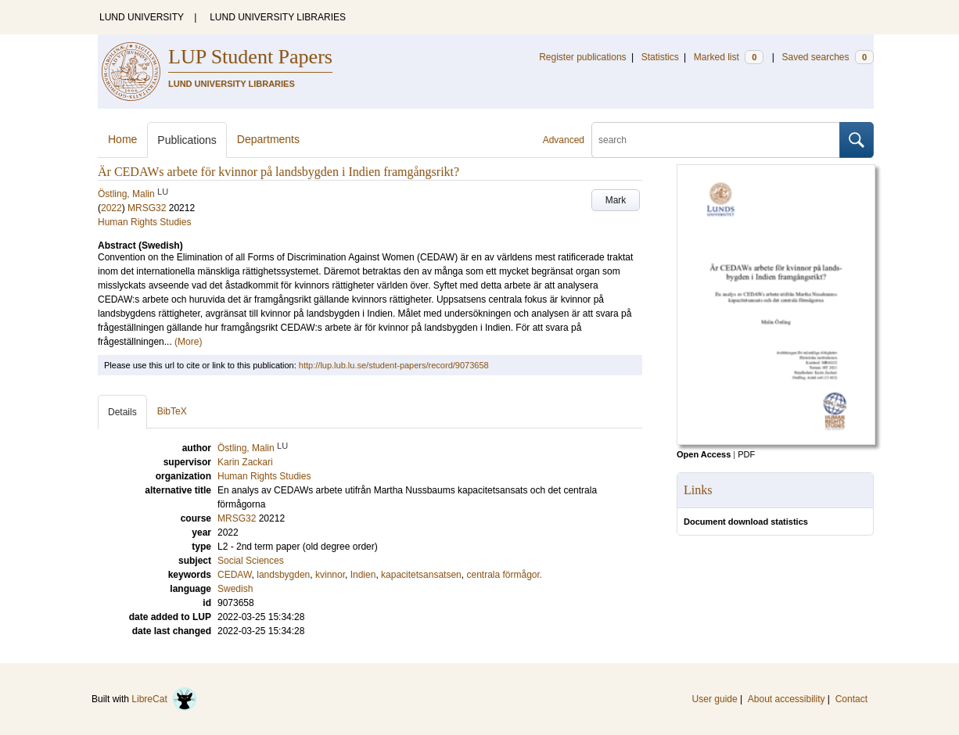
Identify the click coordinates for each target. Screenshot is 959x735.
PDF (746, 454)
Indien (363, 574)
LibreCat (164, 699)
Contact (851, 699)
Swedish (235, 588)
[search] (715, 140)
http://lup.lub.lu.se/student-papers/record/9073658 (394, 365)
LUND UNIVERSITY (141, 17)
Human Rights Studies (144, 222)
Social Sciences (250, 560)
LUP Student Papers (250, 56)
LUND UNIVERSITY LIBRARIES (278, 17)
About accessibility (786, 699)
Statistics (660, 57)
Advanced (563, 139)
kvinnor (330, 574)
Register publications (582, 57)
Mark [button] (616, 200)
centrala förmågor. (504, 574)
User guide (715, 699)
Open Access (704, 454)
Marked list (728, 57)
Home (122, 139)
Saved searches (827, 57)
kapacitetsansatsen (421, 574)
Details (122, 412)
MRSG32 (147, 208)
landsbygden (283, 574)
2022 (111, 208)
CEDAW (234, 574)
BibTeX (172, 411)
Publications (187, 140)
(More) (188, 341)
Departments (268, 139)
